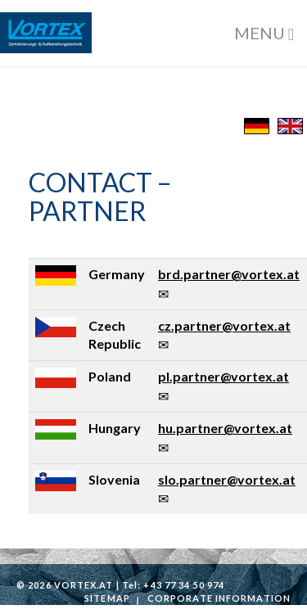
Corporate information (219, 598)
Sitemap (107, 598)
